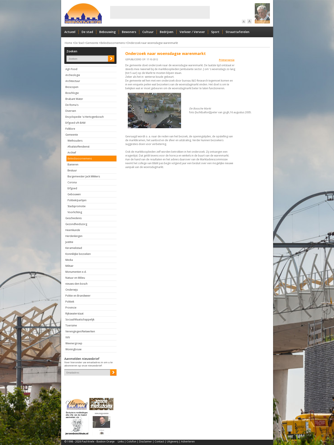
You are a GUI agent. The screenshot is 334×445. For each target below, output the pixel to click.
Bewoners (129, 32)
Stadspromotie (77, 206)
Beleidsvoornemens (113, 43)
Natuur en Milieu (75, 278)
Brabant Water (74, 99)
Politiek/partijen (77, 200)
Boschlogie (72, 93)
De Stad (79, 43)
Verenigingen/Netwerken (80, 331)
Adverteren (188, 441)
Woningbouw (73, 349)
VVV (67, 337)
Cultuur (148, 32)
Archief (72, 152)
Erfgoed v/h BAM (75, 123)
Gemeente (92, 43)
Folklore (70, 129)
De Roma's (71, 105)
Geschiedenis (73, 218)
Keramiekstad (73, 248)
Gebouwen (74, 194)
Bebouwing (107, 32)
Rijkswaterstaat (74, 313)
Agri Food (71, 69)
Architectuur (72, 81)
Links (121, 441)
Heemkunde (72, 230)
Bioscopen (71, 87)
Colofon (131, 441)
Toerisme (71, 325)
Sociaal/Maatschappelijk (79, 319)
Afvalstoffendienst (78, 146)
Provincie (70, 307)
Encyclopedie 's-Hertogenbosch (84, 117)
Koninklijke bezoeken (78, 254)
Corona (72, 182)
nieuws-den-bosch (76, 284)
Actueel (69, 32)
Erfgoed (72, 188)
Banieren (73, 164)
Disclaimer (145, 441)
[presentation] (89, 383)
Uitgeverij (172, 441)
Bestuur (72, 170)
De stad (87, 32)
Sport (215, 32)
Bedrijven (166, 32)
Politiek (69, 301)
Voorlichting (75, 212)
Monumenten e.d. (75, 272)
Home (68, 43)
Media (69, 260)
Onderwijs (71, 289)
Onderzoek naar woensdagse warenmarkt (152, 43)
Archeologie (72, 75)
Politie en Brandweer (78, 295)
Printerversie (227, 60)
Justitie (69, 242)
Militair (69, 266)
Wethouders (75, 140)
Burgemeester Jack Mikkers (84, 176)
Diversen (70, 111)
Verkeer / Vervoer (192, 32)
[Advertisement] (160, 12)
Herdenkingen (73, 236)
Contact (159, 441)
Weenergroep (73, 343)
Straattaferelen (237, 32)
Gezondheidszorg (76, 224)
